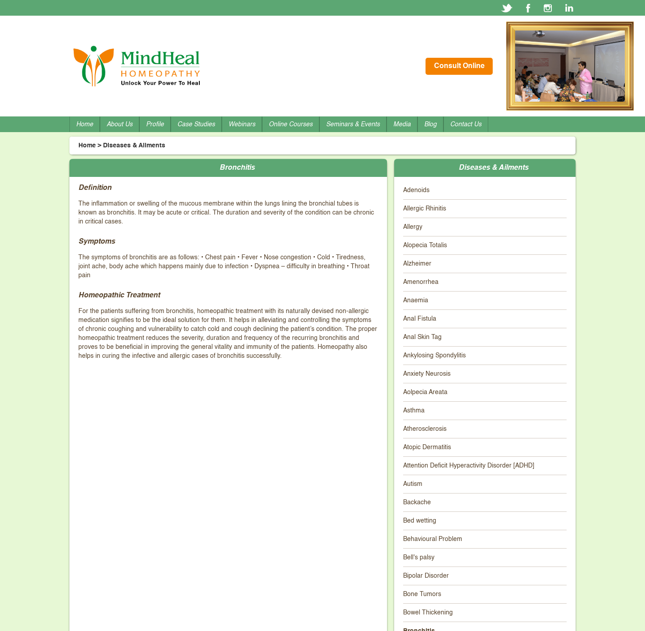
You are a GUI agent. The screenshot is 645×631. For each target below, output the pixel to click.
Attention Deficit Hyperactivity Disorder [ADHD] (468, 466)
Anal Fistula (419, 319)
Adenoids (416, 190)
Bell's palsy (418, 557)
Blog (430, 124)
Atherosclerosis (425, 429)
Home (84, 124)
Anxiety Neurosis (427, 374)
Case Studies (196, 124)
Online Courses (291, 124)
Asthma (414, 411)
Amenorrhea (421, 282)
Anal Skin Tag (422, 337)
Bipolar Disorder (426, 576)
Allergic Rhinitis (424, 209)
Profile (155, 124)
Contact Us (466, 124)
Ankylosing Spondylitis (434, 355)
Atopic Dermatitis (427, 447)
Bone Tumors (422, 594)
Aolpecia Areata (425, 392)
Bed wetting (419, 521)
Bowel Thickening (428, 613)
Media (402, 124)
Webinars (241, 124)
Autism (412, 484)
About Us (120, 124)
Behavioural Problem (432, 539)
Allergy (412, 227)
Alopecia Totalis (425, 245)
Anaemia (415, 300)
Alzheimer (417, 264)
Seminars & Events (353, 124)
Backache (417, 502)
